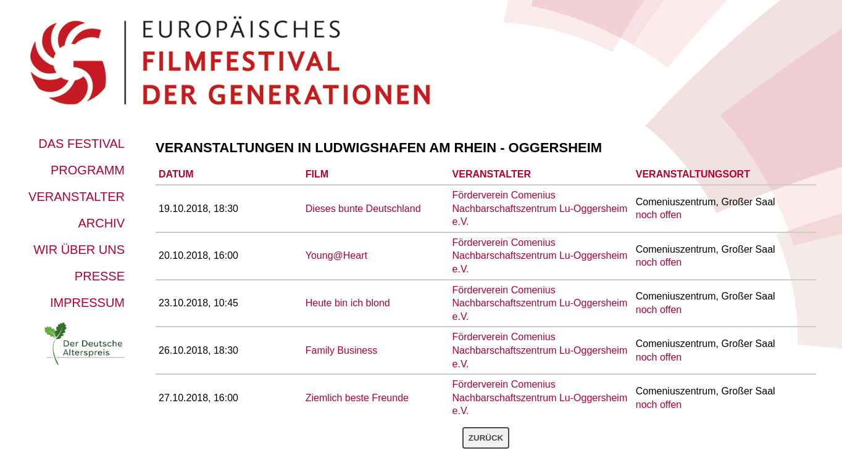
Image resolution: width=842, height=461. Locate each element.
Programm (88, 170)
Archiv (101, 223)
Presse (100, 276)
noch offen (659, 215)
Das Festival (81, 143)
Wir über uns (79, 249)
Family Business (341, 350)
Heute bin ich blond (348, 303)
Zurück (486, 438)
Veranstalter (76, 196)
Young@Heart (336, 255)
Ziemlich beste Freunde (357, 398)
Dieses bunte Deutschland (363, 208)
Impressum (87, 302)
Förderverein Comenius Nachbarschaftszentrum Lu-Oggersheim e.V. (540, 208)
